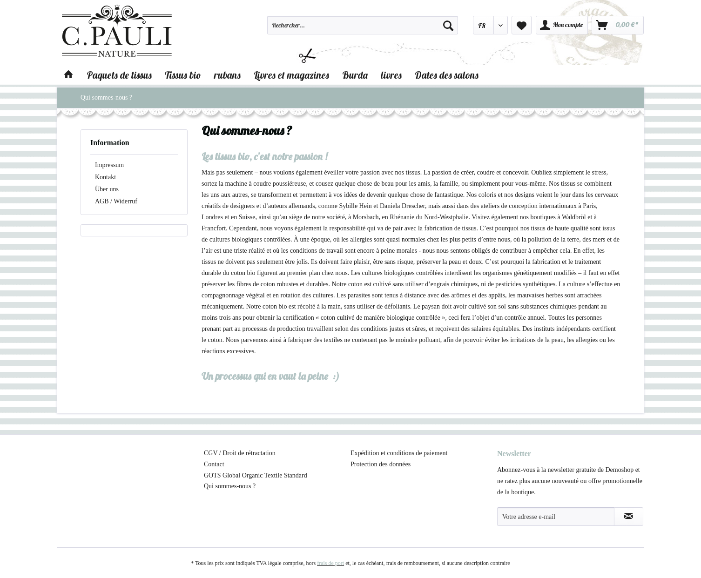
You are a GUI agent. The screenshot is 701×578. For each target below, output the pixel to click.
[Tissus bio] (183, 75)
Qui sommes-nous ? (230, 486)
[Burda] (355, 75)
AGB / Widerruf (116, 201)
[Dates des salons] (446, 75)
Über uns (107, 189)
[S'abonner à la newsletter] (628, 516)
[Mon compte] (562, 25)
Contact (214, 464)
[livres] (391, 75)
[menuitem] (362, 29)
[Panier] (618, 25)
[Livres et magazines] (291, 75)
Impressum (109, 164)
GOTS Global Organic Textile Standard (255, 475)
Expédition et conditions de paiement (398, 453)
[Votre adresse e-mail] (555, 516)
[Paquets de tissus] (119, 75)
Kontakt (105, 177)
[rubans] (227, 75)
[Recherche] (448, 25)
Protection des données (380, 464)
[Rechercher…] (362, 25)
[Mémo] (522, 25)
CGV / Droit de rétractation (240, 453)
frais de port (330, 563)
